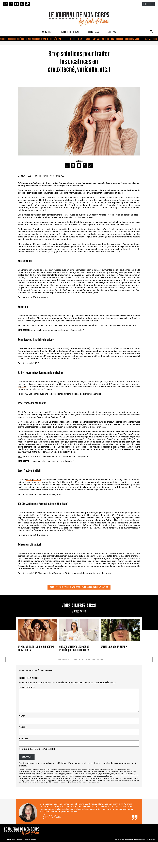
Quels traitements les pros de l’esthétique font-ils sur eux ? (74, 648)
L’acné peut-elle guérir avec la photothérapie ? (52, 461)
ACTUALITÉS (47, 31)
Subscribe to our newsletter (37, 749)
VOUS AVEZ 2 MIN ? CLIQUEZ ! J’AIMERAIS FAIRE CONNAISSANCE (74, 587)
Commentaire (27, 687)
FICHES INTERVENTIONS (69, 31)
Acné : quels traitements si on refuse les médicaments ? (57, 330)
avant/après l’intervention (78, 780)
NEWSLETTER (148, 4)
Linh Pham (51, 817)
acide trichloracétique (88, 515)
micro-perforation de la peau (36, 270)
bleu (32, 320)
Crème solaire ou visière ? (114, 646)
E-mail (23, 727)
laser (34, 422)
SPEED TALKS (93, 31)
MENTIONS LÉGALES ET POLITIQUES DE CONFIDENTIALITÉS (134, 839)
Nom (22, 716)
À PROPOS (112, 31)
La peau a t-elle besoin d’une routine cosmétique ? (36, 648)
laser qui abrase (33, 479)
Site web (23, 738)
